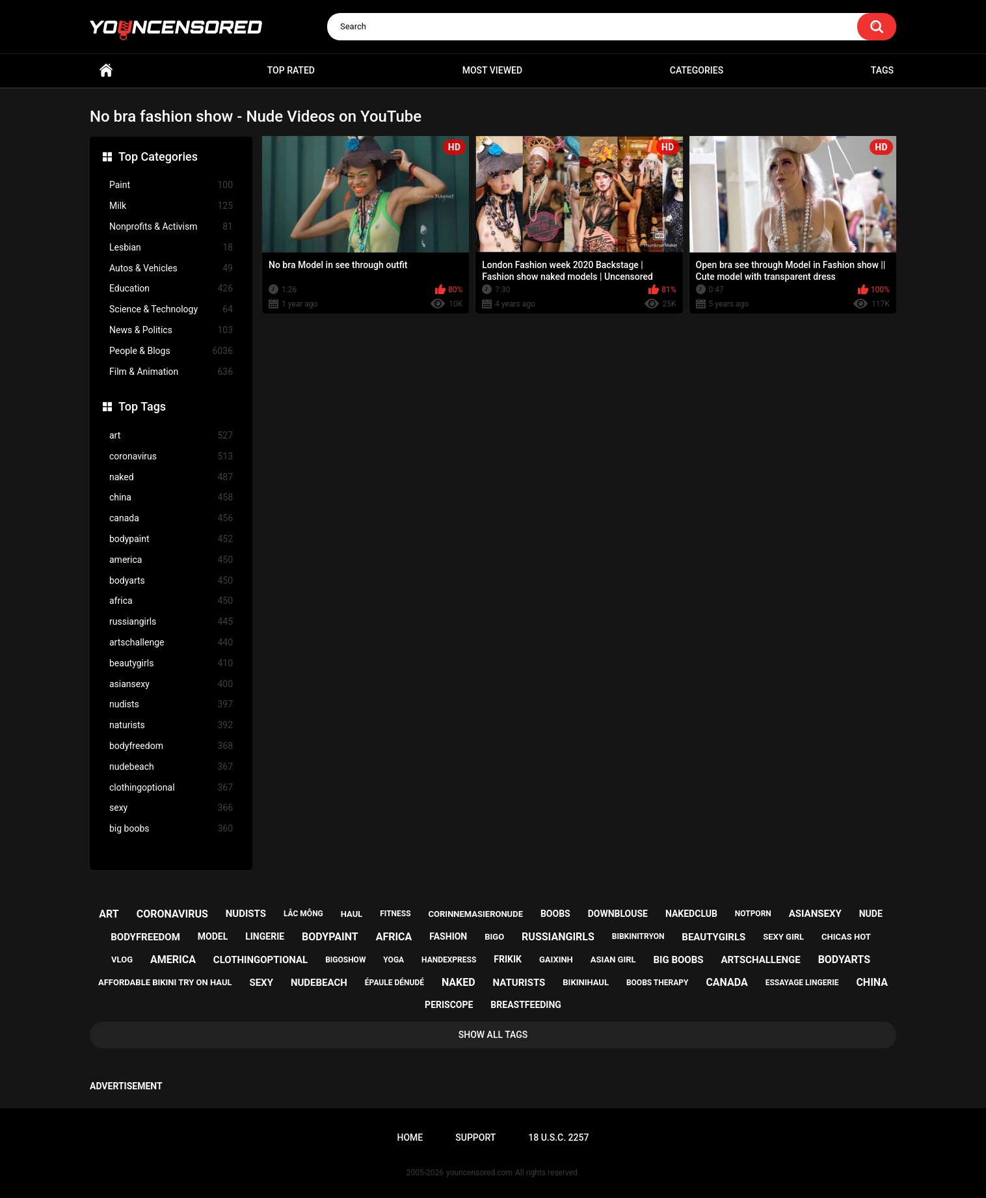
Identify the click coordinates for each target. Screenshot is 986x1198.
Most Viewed (492, 70)
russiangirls (171, 621)
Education (171, 288)
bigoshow (345, 959)
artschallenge (171, 642)
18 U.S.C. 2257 (558, 1137)
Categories (696, 70)
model (213, 936)
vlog (122, 959)
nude (871, 913)
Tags (882, 70)
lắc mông (303, 913)
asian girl (613, 959)
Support (475, 1137)
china (171, 497)
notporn (753, 913)
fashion (448, 936)
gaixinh (556, 959)
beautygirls (171, 663)
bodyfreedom (171, 746)
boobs (555, 913)
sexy (171, 807)
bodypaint (171, 539)
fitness (395, 913)
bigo (494, 937)
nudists (171, 704)
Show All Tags (493, 1034)
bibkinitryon (638, 936)
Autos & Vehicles (171, 268)
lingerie (264, 936)
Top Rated (291, 70)
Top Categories (158, 156)
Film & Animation (171, 371)
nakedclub (691, 913)
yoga (393, 959)
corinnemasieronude (476, 914)
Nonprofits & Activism (171, 226)
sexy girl (783, 937)
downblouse (618, 913)
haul (352, 914)
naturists (171, 725)
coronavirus (171, 456)
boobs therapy (657, 982)
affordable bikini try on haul (165, 982)
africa (171, 600)
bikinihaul (586, 982)
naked (171, 477)
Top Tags (142, 406)
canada (171, 518)
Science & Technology (171, 309)
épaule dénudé (394, 982)
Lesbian (171, 247)
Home (106, 70)
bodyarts (171, 580)
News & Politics (171, 330)
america (171, 559)
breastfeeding (525, 1005)
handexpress (448, 959)
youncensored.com (479, 1172)
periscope (449, 1005)
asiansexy (171, 684)
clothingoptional (171, 787)
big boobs (171, 828)
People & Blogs (171, 351)
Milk (171, 205)
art (171, 435)
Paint (171, 185)
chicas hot (846, 937)
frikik (508, 959)
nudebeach (171, 766)
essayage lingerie (802, 982)
